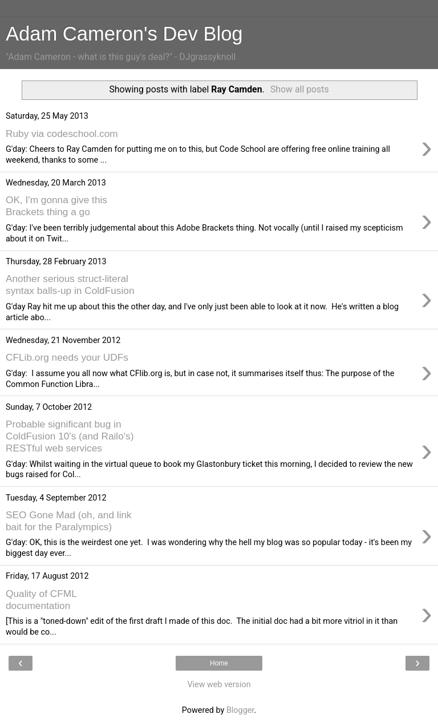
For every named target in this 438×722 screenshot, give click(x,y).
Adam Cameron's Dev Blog (124, 34)
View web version (218, 684)
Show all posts (299, 89)
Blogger (240, 710)
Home (219, 663)
